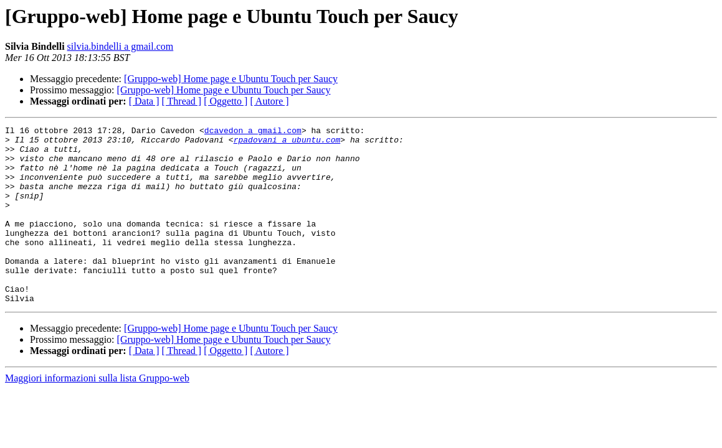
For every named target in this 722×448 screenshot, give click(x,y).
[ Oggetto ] (225, 101)
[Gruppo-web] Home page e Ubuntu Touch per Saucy (231, 78)
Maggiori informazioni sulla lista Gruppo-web (97, 413)
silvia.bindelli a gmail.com (120, 46)
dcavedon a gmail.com (253, 132)
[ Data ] (144, 101)
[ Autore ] (269, 101)
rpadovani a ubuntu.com (287, 143)
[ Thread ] (182, 101)
